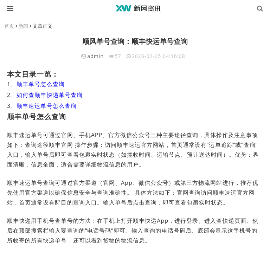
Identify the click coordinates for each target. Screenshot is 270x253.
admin (95, 56)
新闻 (23, 25)
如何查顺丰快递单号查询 (50, 95)
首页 (9, 25)
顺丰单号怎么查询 (40, 84)
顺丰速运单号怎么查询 (47, 106)
